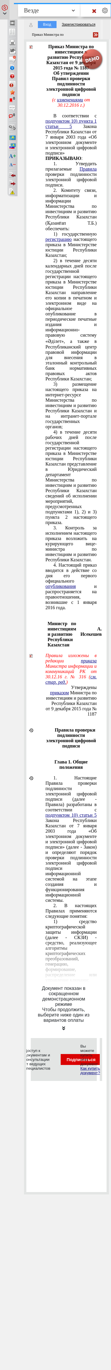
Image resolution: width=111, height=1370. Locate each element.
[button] (4, 10)
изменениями (70, 99)
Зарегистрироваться (78, 24)
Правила (88, 168)
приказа (88, 660)
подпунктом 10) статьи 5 (71, 815)
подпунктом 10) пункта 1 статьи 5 (71, 124)
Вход (47, 24)
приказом (59, 692)
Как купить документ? (90, 1070)
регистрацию (59, 239)
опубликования (61, 586)
